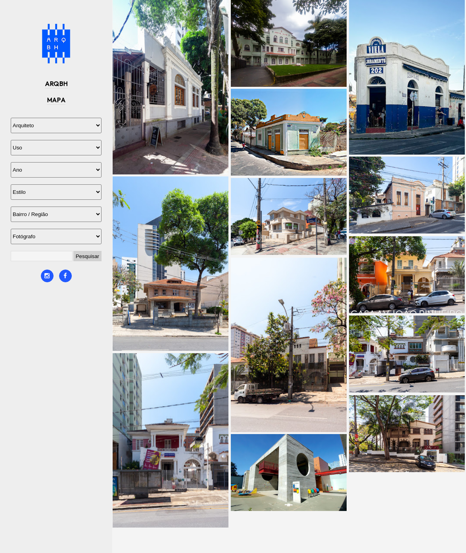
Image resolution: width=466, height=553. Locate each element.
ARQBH (56, 84)
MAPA (56, 100)
